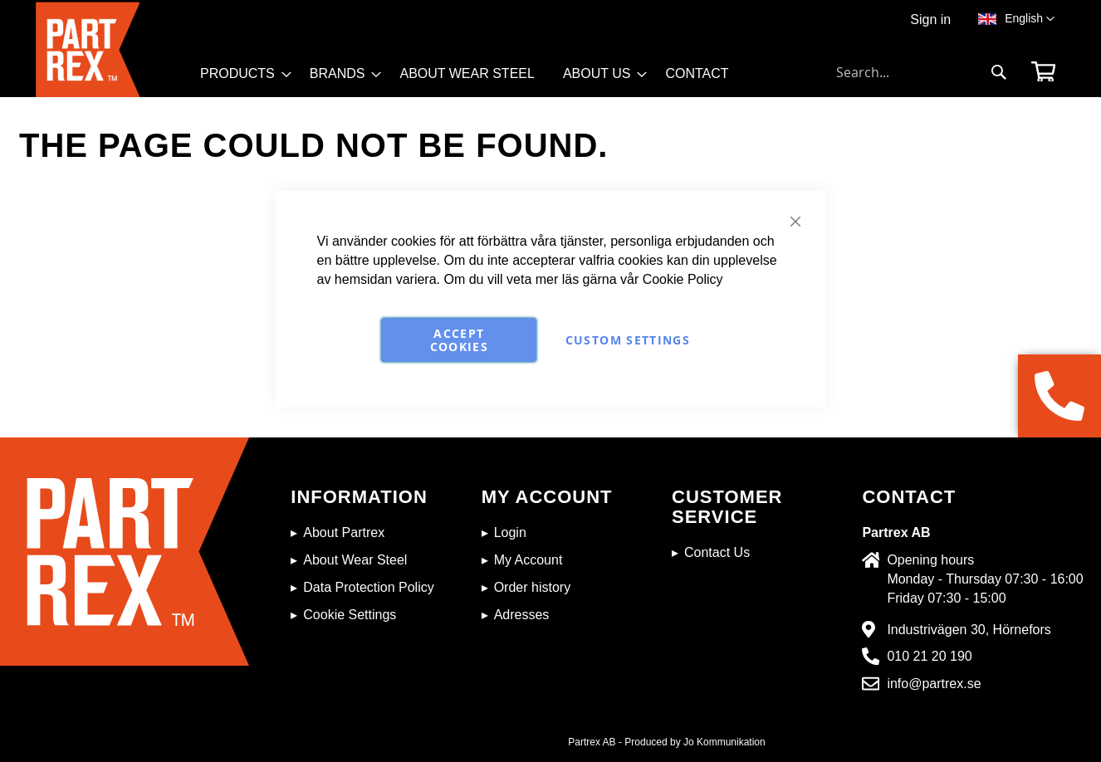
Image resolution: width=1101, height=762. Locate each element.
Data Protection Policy (368, 587)
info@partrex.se (934, 684)
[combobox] (922, 72)
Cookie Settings (349, 615)
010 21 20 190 (929, 656)
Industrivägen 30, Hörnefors (968, 630)
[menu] (472, 79)
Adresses (522, 615)
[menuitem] (240, 73)
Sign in (930, 19)
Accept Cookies (459, 339)
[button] (1030, 19)
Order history (532, 587)
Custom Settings (627, 339)
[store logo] (113, 49)
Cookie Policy (683, 278)
